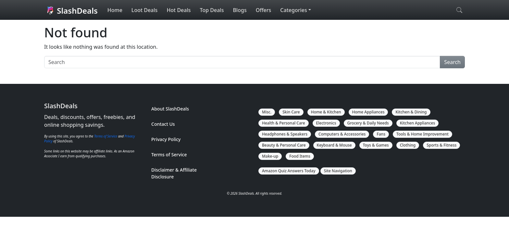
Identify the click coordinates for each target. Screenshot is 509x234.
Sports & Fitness (441, 145)
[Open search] (459, 10)
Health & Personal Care (283, 123)
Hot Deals (179, 10)
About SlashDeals (170, 109)
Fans (381, 134)
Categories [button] (293, 10)
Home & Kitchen (326, 112)
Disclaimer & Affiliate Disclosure (174, 173)
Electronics (326, 123)
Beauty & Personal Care (284, 145)
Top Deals (212, 10)
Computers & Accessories (342, 134)
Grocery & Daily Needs (368, 123)
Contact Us (163, 124)
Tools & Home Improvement (422, 134)
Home (114, 10)
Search (452, 62)
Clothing (408, 145)
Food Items (299, 156)
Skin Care (291, 112)
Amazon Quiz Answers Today (289, 171)
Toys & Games (376, 145)
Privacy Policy (165, 139)
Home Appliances (368, 112)
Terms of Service (105, 136)
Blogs (239, 10)
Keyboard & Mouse (334, 145)
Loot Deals (144, 10)
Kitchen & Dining (411, 112)
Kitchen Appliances (417, 123)
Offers (263, 10)
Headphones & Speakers (284, 134)
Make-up (270, 156)
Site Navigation (338, 171)
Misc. (266, 112)
